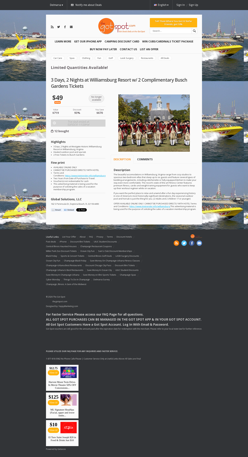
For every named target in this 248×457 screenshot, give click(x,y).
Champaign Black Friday (75, 260)
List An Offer (149, 49)
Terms (110, 236)
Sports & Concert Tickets (72, 256)
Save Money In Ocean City (99, 270)
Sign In (180, 5)
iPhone (63, 241)
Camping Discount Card (122, 41)
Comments (145, 159)
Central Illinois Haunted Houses (61, 246)
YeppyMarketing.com (68, 306)
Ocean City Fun (87, 251)
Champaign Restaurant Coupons (96, 246)
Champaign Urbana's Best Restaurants (64, 270)
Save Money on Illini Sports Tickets (99, 274)
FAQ (91, 236)
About (82, 236)
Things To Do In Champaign (77, 279)
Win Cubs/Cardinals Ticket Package (167, 41)
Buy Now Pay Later (103, 49)
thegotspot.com (59, 301)
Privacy (100, 236)
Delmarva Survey (101, 279)
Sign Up (193, 5)
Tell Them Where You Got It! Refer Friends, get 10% (173, 23)
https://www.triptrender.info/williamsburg (85, 175)
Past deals (51, 241)
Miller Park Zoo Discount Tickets (61, 251)
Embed (70, 210)
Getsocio (62, 449)
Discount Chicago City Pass (98, 265)
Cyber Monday (53, 279)
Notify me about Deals (88, 5)
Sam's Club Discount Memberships (115, 251)
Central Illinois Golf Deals (100, 256)
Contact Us (128, 49)
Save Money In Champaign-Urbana (62, 274)
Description (122, 159)
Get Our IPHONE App (88, 41)
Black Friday (51, 256)
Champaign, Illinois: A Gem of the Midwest (66, 284)
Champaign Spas (128, 274)
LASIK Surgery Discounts (127, 256)
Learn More (63, 41)
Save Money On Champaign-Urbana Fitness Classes (115, 260)
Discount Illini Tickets (80, 241)
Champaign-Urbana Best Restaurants (64, 265)
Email (58, 210)
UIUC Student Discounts (105, 241)
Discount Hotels (124, 236)
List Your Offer (69, 236)
